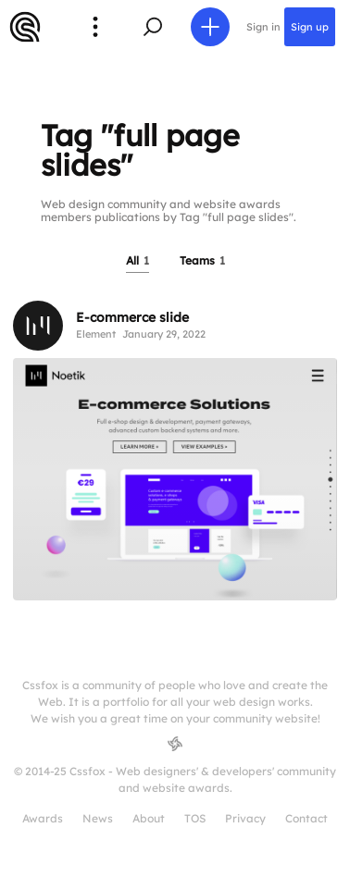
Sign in (263, 26)
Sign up (310, 26)
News (97, 818)
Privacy (245, 818)
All (137, 260)
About (148, 818)
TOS (195, 818)
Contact (306, 818)
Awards (42, 818)
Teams (202, 260)
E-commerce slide (132, 317)
